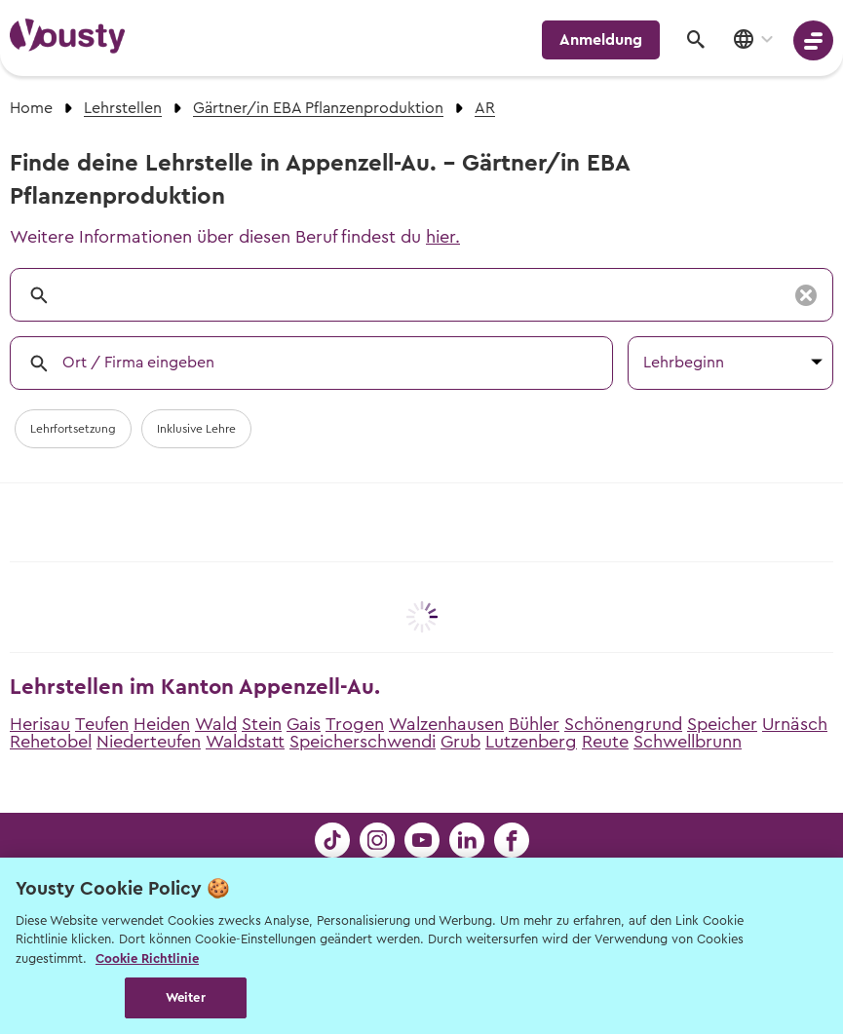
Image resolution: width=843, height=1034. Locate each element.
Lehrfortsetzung (73, 429)
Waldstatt (245, 741)
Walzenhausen (446, 724)
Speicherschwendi (362, 741)
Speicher (722, 724)
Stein (262, 724)
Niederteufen (148, 741)
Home (31, 108)
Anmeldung (600, 40)
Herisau (40, 724)
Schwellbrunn (687, 741)
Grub (460, 741)
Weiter (186, 997)
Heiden (162, 724)
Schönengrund (623, 724)
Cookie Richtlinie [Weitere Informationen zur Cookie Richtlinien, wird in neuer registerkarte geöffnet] (147, 958)
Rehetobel (51, 741)
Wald (216, 724)
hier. (443, 237)
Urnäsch (794, 724)
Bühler (534, 724)
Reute (605, 741)
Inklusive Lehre (196, 429)
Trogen (355, 724)
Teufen (102, 724)
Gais (304, 724)
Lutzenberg (531, 741)
